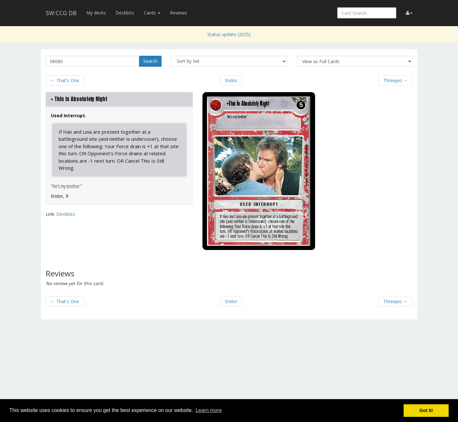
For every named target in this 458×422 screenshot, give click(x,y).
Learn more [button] (208, 410)
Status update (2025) (229, 34)
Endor (231, 80)
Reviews (178, 13)
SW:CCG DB (61, 13)
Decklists (125, 13)
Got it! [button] (426, 410)
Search (150, 61)
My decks (96, 13)
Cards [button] (152, 13)
